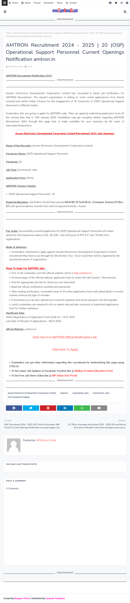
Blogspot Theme (22, 598)
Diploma (64, 393)
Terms (59, 3)
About (25, 3)
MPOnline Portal (15, 66)
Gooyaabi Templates (55, 598)
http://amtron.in (83, 273)
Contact (71, 3)
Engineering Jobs (81, 393)
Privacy (37, 3)
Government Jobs (101, 393)
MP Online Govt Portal (64, 375)
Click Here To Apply (65, 349)
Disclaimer (48, 3)
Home (13, 3)
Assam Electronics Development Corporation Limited (37, 33)
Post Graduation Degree (19, 397)
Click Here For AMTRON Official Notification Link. (65, 337)
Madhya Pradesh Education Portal (94, 370)
